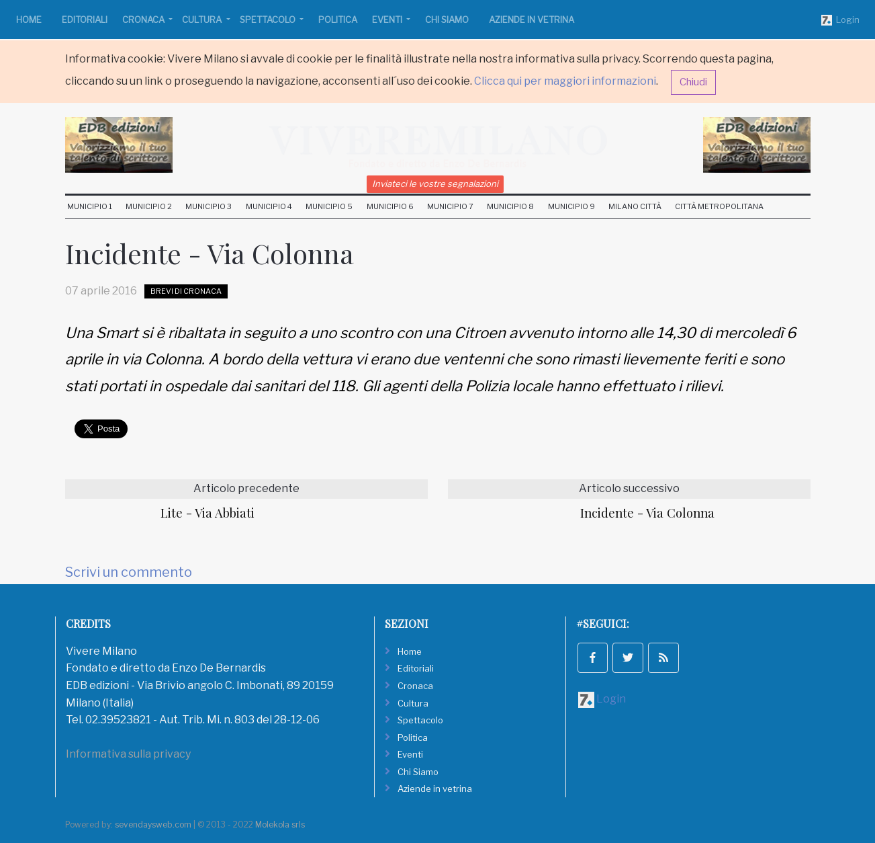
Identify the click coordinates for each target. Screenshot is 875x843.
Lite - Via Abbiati (207, 512)
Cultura (203, 19)
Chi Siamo (447, 19)
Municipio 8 (510, 206)
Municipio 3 (208, 206)
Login (840, 20)
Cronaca (144, 19)
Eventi (388, 19)
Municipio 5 (329, 206)
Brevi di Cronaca (186, 291)
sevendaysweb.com (153, 824)
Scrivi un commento (128, 572)
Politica (337, 19)
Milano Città (634, 206)
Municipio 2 (149, 206)
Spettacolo (268, 19)
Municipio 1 (89, 206)
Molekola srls (280, 824)
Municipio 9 (571, 206)
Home (29, 19)
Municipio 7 (450, 206)
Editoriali (84, 19)
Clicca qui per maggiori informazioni (565, 81)
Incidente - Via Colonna (647, 512)
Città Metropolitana (719, 206)
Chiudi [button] (693, 82)
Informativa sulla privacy (128, 754)
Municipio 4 (269, 206)
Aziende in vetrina (531, 19)
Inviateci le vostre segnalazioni (435, 183)
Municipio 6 (390, 206)
